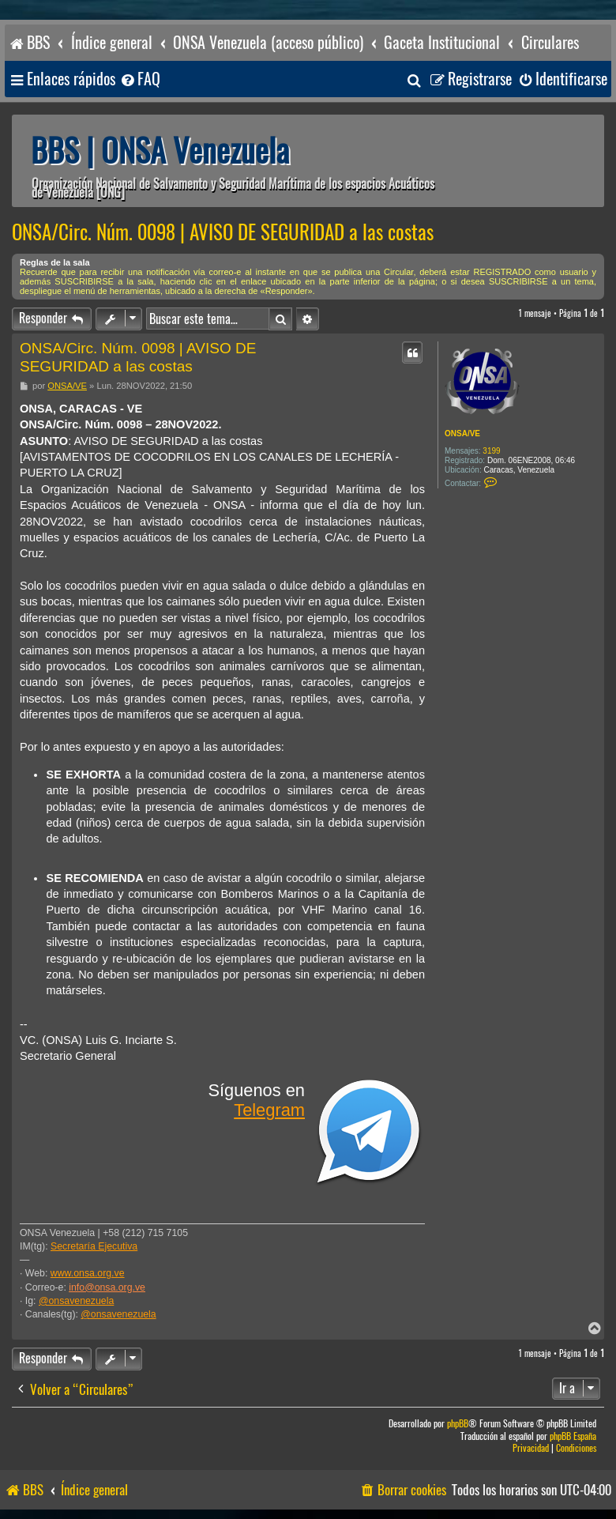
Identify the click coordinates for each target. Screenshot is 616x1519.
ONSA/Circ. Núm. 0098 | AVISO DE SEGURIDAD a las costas (223, 232)
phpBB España (573, 1436)
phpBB (457, 1424)
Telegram (269, 1110)
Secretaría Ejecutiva (94, 1246)
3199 (491, 451)
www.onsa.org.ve (88, 1273)
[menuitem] (139, 79)
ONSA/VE (462, 433)
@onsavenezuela (76, 1300)
